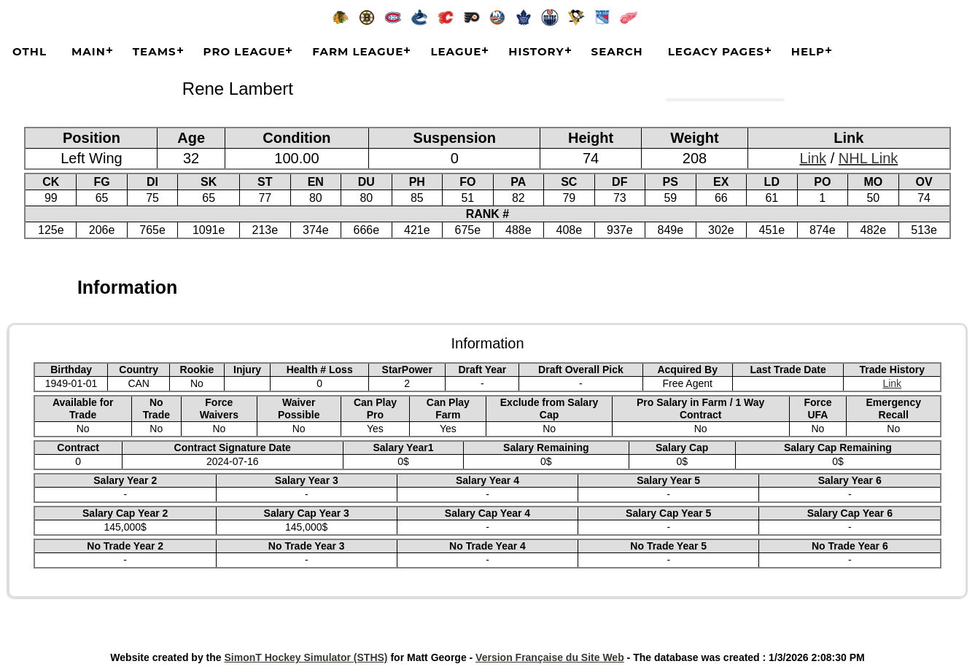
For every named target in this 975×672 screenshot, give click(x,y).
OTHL (29, 51)
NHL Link (868, 158)
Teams (154, 51)
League (455, 51)
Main (88, 51)
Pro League (244, 51)
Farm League (357, 51)
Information (127, 287)
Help (808, 51)
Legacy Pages (716, 51)
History (536, 51)
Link (812, 158)
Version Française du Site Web (549, 657)
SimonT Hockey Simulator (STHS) (306, 657)
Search (617, 51)
